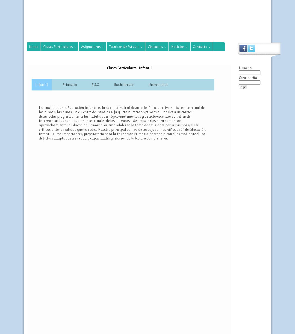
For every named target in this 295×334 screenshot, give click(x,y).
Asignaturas (92, 46)
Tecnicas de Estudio (126, 46)
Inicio (33, 46)
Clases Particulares (59, 46)
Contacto (201, 46)
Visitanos (157, 46)
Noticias (179, 46)
